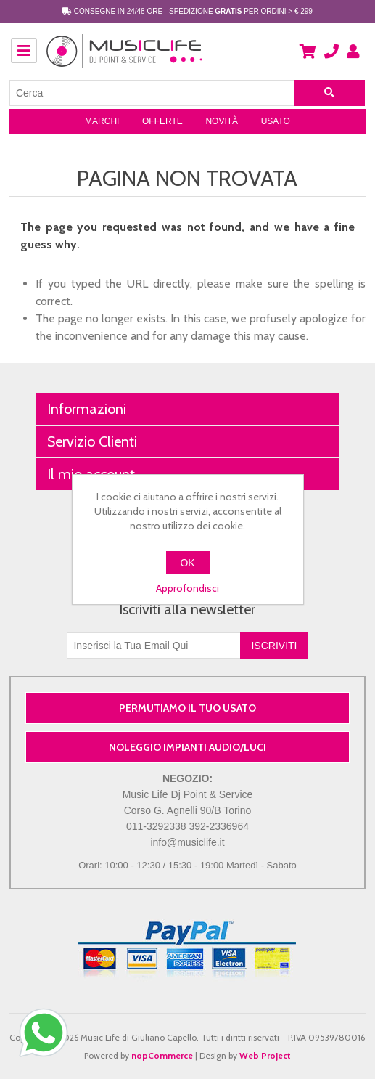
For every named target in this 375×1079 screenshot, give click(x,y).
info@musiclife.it (187, 842)
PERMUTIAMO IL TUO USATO (187, 707)
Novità (221, 121)
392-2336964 (219, 826)
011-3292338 (156, 826)
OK (187, 563)
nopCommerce (162, 1055)
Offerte (162, 121)
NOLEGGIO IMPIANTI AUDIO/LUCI (187, 747)
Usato (275, 121)
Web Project (265, 1055)
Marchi (102, 121)
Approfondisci (187, 588)
